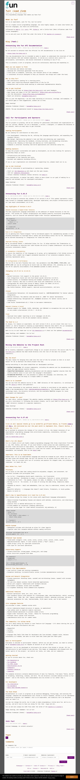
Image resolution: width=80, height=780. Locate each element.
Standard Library (13, 671)
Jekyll (13, 386)
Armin (70, 425)
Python (35, 29)
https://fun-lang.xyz (60, 400)
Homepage (19, 767)
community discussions (21, 173)
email (44, 174)
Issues (35, 770)
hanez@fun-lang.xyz (28, 96)
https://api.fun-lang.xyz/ (16, 53)
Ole (10, 427)
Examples (10, 669)
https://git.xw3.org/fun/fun (49, 92)
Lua (26, 29)
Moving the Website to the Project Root (25, 346)
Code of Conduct (39, 767)
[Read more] (70, 37)
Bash (17, 29)
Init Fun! (10, 723)
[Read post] (70, 112)
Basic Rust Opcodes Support (16, 689)
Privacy (50, 767)
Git (28, 770)
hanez (45, 48)
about (35, 452)
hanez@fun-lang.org (16, 646)
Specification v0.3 (13, 667)
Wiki (51, 770)
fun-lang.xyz (10, 352)
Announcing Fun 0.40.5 (16, 194)
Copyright (26, 772)
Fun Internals (12, 685)
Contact (28, 767)
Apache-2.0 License (53, 34)
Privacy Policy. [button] (51, 777)
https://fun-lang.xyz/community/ (34, 94)
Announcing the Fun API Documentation (24, 46)
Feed (14, 42)
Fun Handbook (11, 663)
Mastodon (43, 770)
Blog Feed (60, 767)
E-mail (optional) (30, 756)
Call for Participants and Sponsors (23, 118)
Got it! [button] (71, 776)
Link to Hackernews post (14, 438)
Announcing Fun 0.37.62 (17, 419)
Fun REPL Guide (12, 665)
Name (7, 756)
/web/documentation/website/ (38, 390)
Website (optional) (47, 756)
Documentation (67, 331)
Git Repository (20, 171)
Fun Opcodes (11, 687)
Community (10, 672)
